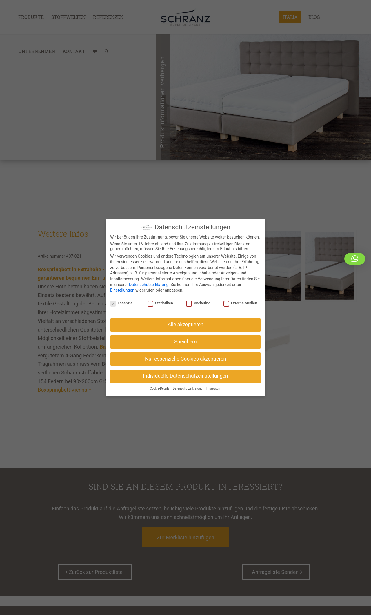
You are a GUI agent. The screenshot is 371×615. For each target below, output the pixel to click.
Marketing (198, 302)
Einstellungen (122, 289)
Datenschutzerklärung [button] (188, 388)
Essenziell (122, 302)
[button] (354, 259)
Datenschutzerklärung (148, 283)
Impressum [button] (213, 388)
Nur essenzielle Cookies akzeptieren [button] (185, 358)
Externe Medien (240, 302)
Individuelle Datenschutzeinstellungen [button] (185, 375)
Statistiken (160, 302)
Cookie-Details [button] (160, 388)
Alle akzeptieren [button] (185, 324)
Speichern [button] (185, 341)
